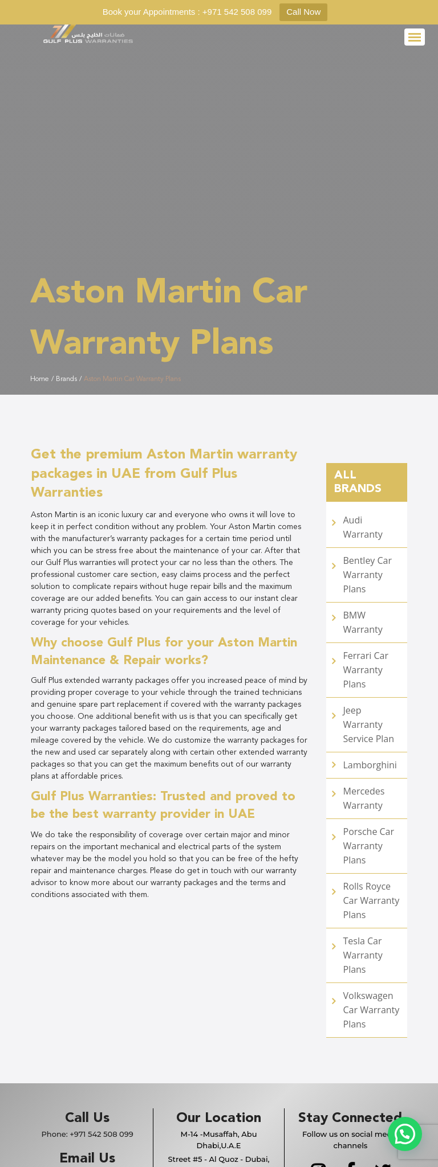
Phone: (87, 1134)
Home (39, 379)
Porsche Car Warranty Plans (369, 845)
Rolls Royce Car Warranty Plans (371, 900)
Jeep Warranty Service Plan (369, 724)
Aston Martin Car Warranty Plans (132, 379)
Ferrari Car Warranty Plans (365, 669)
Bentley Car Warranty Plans (367, 574)
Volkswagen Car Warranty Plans (371, 1009)
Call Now (303, 12)
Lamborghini (370, 765)
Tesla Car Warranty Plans (363, 955)
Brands (66, 379)
